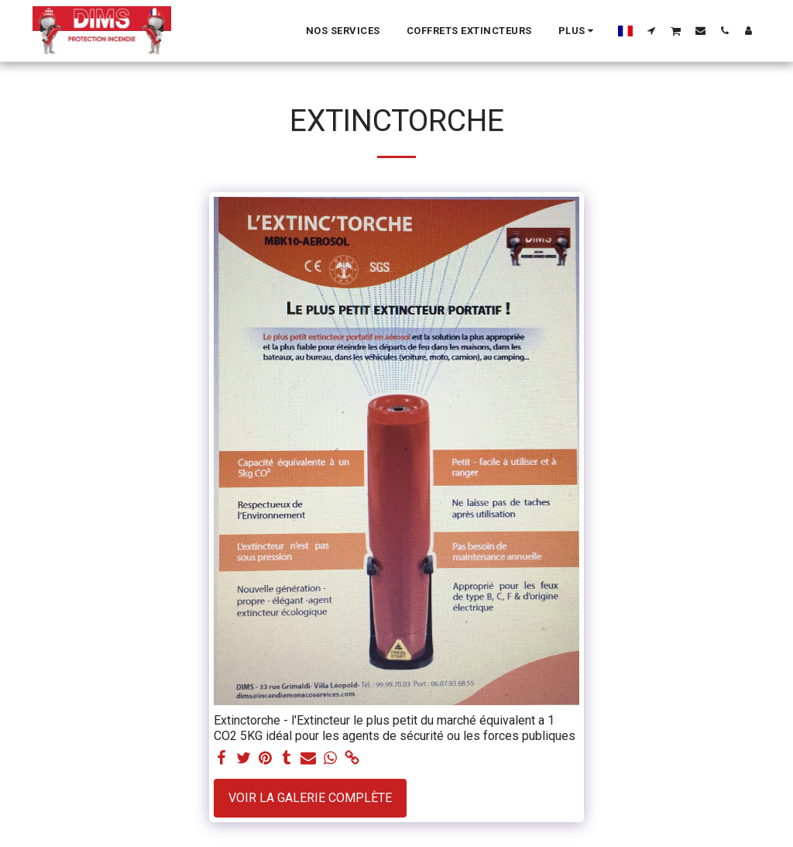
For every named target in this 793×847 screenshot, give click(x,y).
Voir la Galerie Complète (310, 797)
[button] (651, 30)
